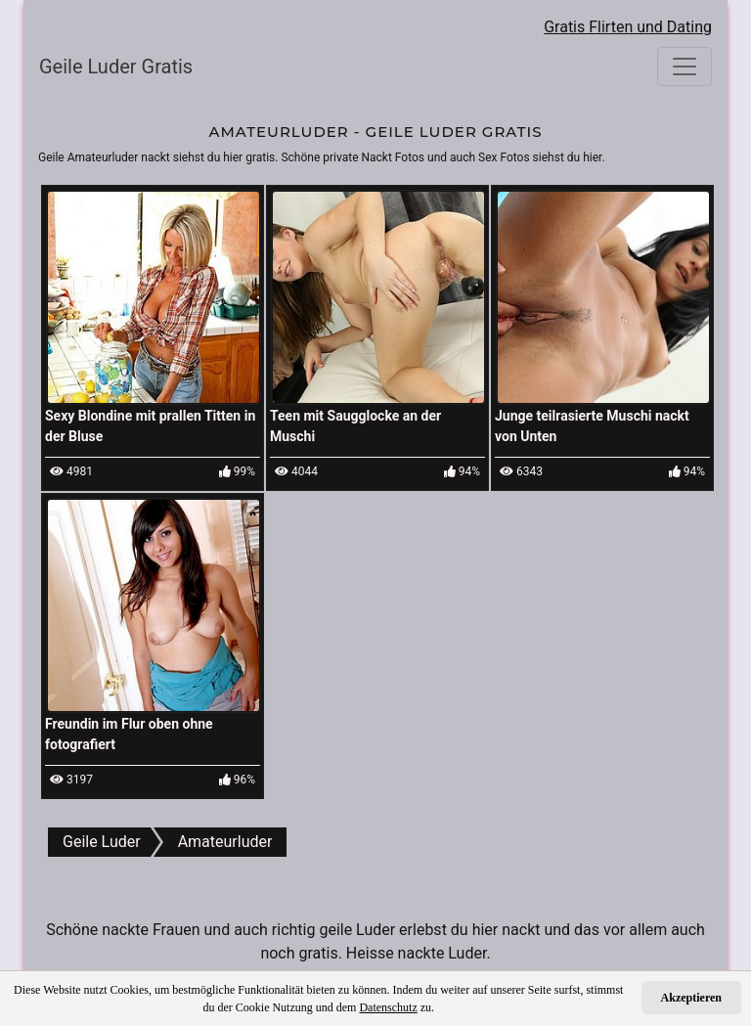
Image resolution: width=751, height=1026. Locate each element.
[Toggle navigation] (684, 66)
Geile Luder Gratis (116, 66)
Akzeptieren (691, 997)
